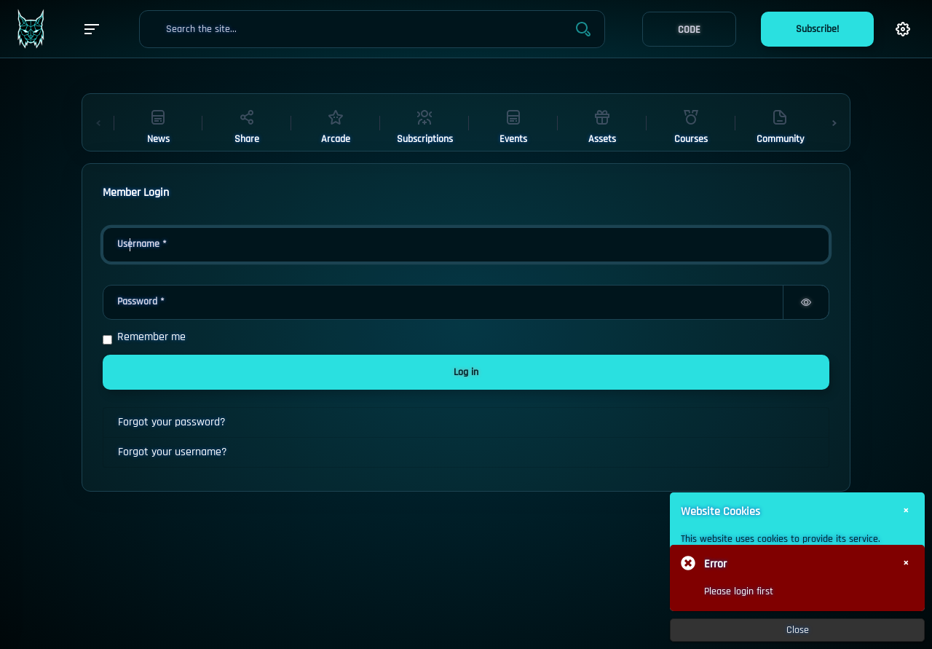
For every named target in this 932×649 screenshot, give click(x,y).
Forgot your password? (172, 422)
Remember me (151, 337)
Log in (466, 372)
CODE (689, 29)
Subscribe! (817, 29)
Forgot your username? (172, 452)
